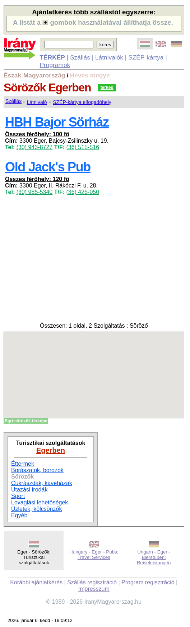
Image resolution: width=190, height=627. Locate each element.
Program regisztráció (148, 582)
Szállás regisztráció (92, 582)
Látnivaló (37, 102)
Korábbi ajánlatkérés (36, 582)
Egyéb (19, 515)
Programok (55, 64)
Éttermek (22, 464)
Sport (18, 496)
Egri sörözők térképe (26, 420)
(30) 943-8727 (35, 147)
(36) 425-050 (82, 192)
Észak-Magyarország (34, 75)
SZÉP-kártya (145, 57)
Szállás (80, 57)
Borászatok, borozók (37, 470)
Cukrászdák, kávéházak (41, 483)
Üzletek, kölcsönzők (36, 509)
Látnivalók (109, 57)
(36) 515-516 (82, 147)
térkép (107, 87)
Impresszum (94, 589)
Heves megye (90, 75)
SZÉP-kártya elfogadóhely (82, 102)
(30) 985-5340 (35, 192)
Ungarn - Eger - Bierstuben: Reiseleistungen (154, 557)
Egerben (50, 450)
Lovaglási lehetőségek (39, 502)
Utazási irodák (29, 489)
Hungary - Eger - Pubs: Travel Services (93, 554)
